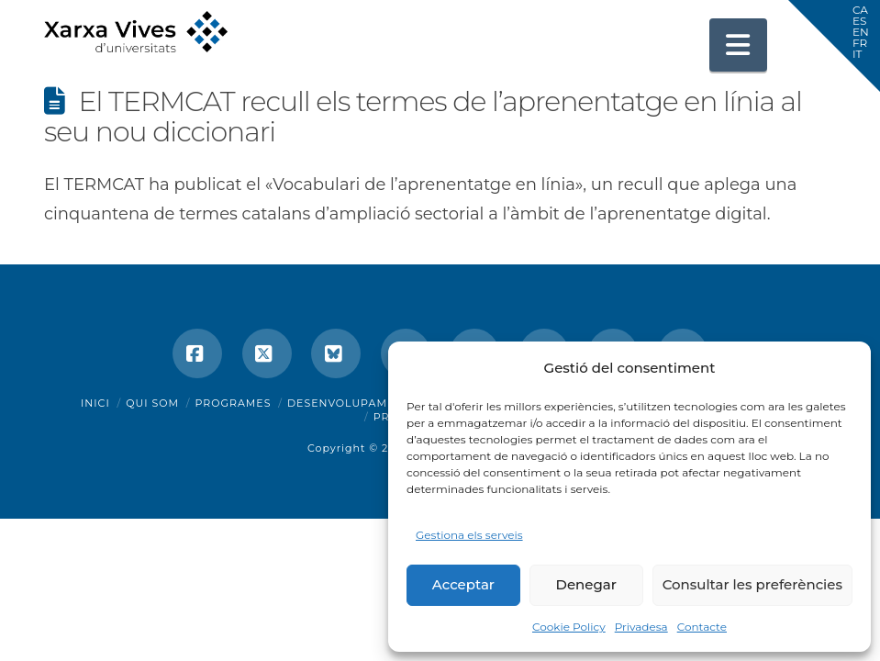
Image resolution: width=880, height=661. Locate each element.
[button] (738, 45)
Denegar (586, 584)
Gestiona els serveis (469, 535)
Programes (233, 403)
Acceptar (463, 584)
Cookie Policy (569, 626)
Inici (95, 403)
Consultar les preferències (752, 584)
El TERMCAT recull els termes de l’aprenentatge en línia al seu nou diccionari (423, 116)
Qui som (152, 403)
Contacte (702, 626)
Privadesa (641, 626)
